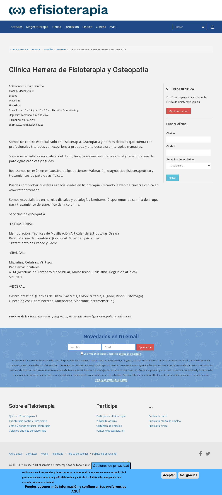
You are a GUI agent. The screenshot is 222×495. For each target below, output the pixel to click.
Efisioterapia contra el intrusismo (28, 421)
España (48, 49)
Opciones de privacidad (111, 465)
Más (114, 27)
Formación (72, 27)
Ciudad (170, 146)
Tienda (56, 27)
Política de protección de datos (111, 379)
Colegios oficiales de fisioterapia (27, 430)
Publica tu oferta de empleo (165, 421)
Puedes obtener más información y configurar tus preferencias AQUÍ (75, 488)
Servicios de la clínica (180, 159)
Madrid (61, 49)
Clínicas (101, 27)
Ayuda (44, 453)
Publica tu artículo (106, 421)
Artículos (17, 27)
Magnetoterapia (37, 27)
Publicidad (57, 453)
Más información (178, 111)
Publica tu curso (158, 416)
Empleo (87, 27)
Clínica (170, 133)
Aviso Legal (15, 453)
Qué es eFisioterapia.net (23, 416)
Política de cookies (77, 453)
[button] (212, 27)
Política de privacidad (104, 453)
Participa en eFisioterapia (111, 416)
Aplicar (172, 177)
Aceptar (169, 475)
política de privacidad (130, 353)
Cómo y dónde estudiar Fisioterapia (29, 425)
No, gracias (188, 475)
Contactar (31, 453)
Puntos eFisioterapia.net (110, 430)
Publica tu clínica (158, 425)
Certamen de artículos (109, 425)
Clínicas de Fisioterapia (25, 49)
